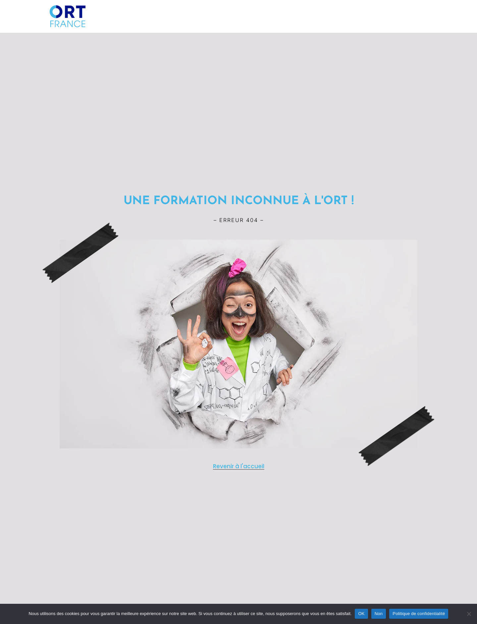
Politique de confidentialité (419, 613)
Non (379, 613)
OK (361, 613)
